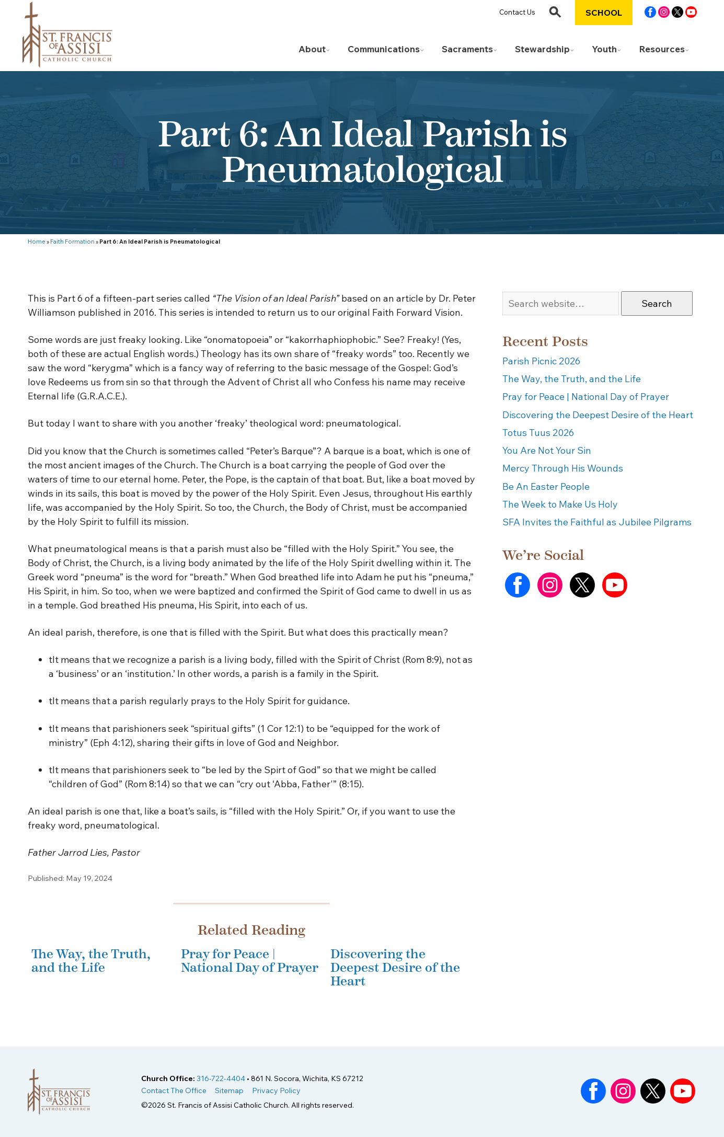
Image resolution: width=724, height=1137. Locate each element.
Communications (384, 48)
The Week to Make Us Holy (560, 504)
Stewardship (542, 48)
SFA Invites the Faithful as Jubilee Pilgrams (597, 522)
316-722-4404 (221, 1078)
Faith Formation (72, 241)
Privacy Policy (276, 1090)
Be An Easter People (546, 486)
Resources (662, 48)
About (312, 48)
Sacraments (467, 48)
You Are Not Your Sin (546, 450)
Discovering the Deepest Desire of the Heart (395, 968)
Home (36, 241)
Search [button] (656, 303)
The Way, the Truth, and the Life (91, 960)
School (603, 12)
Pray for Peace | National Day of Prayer (249, 960)
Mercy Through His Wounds (562, 468)
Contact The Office (173, 1090)
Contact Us (517, 12)
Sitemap (229, 1090)
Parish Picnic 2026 (541, 361)
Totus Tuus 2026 (538, 433)
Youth (604, 48)
